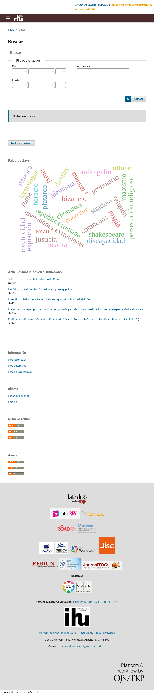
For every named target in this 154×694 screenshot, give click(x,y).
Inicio (11, 29)
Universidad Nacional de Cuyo (58, 632)
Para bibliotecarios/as (20, 371)
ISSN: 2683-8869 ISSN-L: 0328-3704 (95, 601)
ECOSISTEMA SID (98, 4)
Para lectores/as (17, 359)
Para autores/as (17, 365)
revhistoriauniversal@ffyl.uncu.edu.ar (82, 646)
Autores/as (83, 66)
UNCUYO (80, 4)
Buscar (138, 98)
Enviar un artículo (21, 143)
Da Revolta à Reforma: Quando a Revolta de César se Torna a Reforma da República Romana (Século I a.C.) (73, 319)
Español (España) (18, 395)
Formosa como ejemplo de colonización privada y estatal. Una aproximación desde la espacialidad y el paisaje (75, 309)
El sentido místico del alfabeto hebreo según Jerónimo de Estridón (49, 299)
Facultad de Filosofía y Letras (97, 632)
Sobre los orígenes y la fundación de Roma (34, 279)
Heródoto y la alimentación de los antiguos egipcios (40, 289)
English (12, 401)
